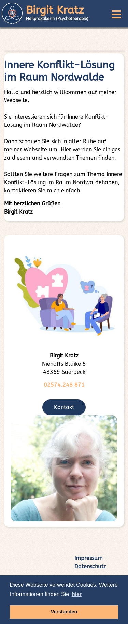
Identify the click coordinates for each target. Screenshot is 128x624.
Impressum (88, 558)
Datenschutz (90, 566)
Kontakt (64, 407)
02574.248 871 (64, 385)
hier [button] (77, 594)
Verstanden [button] (64, 611)
